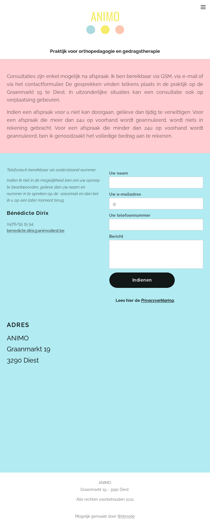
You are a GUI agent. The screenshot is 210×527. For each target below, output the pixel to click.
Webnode (126, 516)
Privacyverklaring (157, 300)
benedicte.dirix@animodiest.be (36, 230)
